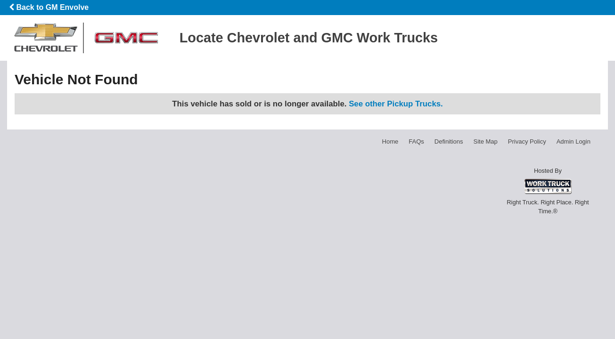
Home (390, 141)
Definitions (449, 141)
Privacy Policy (527, 141)
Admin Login (573, 141)
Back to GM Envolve (49, 7)
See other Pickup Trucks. (396, 103)
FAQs (416, 141)
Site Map (485, 141)
